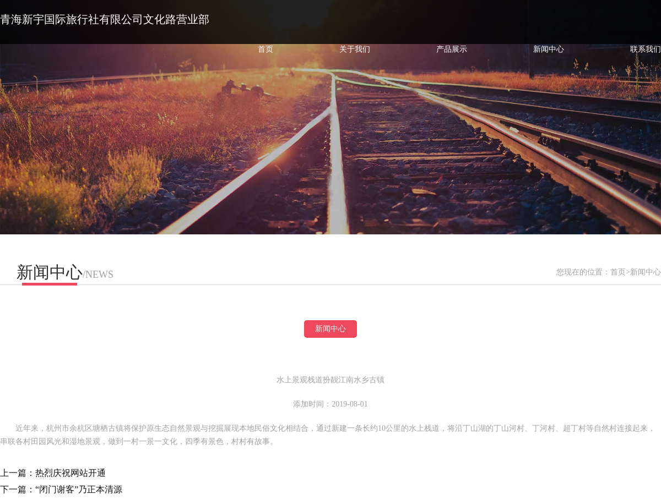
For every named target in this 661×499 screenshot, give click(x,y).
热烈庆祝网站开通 (70, 473)
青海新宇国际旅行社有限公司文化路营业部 (104, 19)
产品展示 (451, 49)
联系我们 (645, 49)
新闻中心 (548, 49)
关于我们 (354, 49)
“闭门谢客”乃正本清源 (78, 489)
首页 (265, 49)
